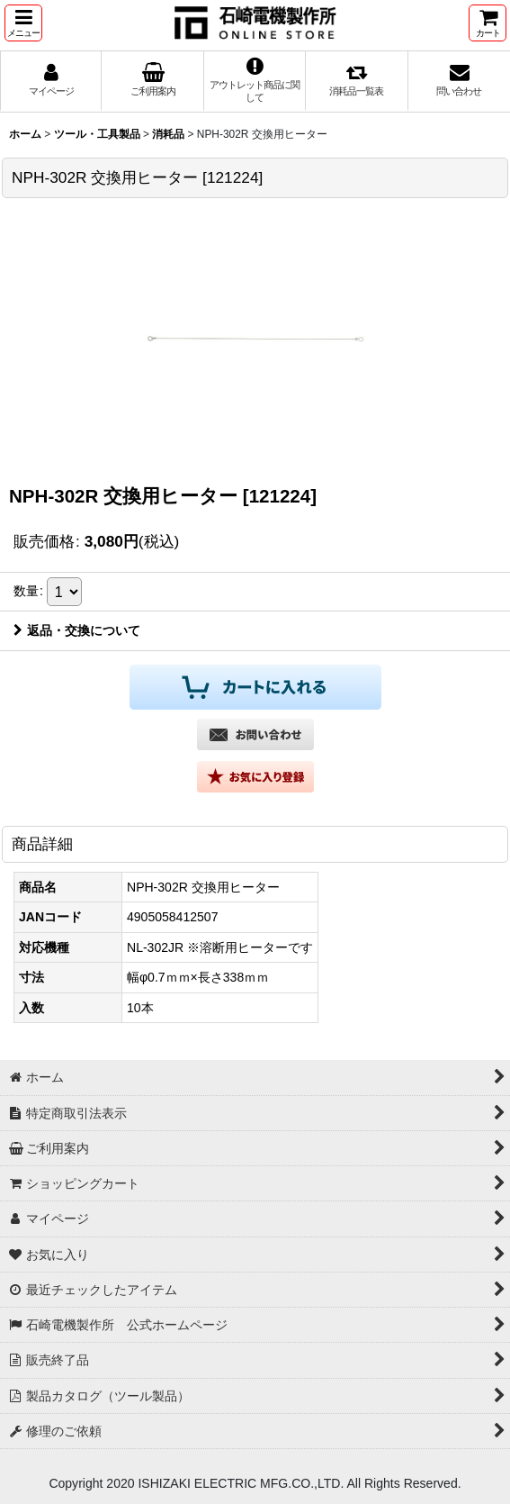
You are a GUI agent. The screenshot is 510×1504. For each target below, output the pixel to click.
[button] (23, 23)
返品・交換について (76, 630)
